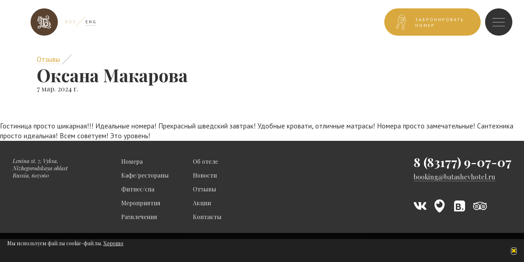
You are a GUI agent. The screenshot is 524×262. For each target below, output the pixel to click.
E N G (91, 21)
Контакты (207, 217)
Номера (132, 161)
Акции (202, 203)
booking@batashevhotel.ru (454, 177)
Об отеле (205, 161)
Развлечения (139, 217)
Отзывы (48, 59)
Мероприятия (140, 203)
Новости (205, 175)
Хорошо (113, 243)
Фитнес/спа (137, 189)
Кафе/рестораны (145, 175)
